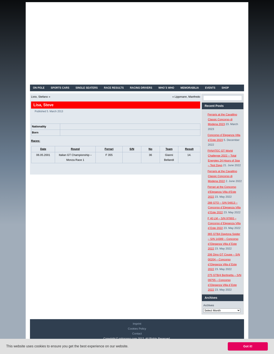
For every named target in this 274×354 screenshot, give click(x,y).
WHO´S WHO (166, 87)
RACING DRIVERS (141, 87)
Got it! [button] (247, 346)
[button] (130, 346)
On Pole (39, 87)
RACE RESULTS (114, 87)
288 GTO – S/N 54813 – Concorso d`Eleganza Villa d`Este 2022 (224, 207)
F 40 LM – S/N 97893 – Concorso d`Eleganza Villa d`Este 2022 (224, 223)
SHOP (225, 87)
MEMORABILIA (189, 87)
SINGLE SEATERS (87, 87)
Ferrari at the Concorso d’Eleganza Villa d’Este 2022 (222, 191)
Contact (137, 333)
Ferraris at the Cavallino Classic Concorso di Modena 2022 (222, 176)
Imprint (137, 323)
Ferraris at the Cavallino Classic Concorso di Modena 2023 (222, 119)
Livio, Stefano (39, 96)
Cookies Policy (137, 328)
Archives (208, 305)
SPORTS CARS (60, 87)
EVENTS (210, 87)
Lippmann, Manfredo (187, 96)
